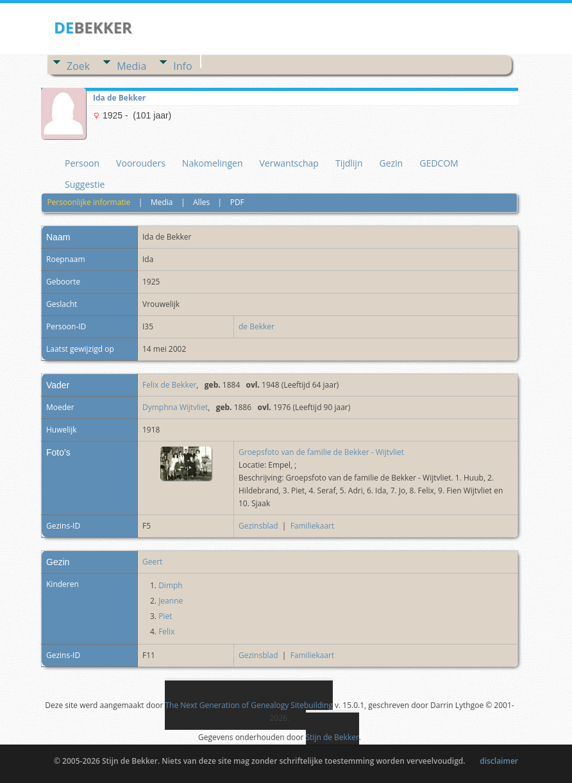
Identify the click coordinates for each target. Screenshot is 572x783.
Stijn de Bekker (332, 737)
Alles (201, 202)
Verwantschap (288, 163)
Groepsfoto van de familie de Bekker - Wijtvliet (321, 452)
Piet (165, 616)
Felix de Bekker (169, 384)
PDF (237, 202)
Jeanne (170, 600)
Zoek (78, 66)
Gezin (391, 163)
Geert (152, 561)
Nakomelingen (212, 163)
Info (182, 66)
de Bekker (256, 326)
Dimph (170, 585)
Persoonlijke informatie (88, 202)
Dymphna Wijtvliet (175, 407)
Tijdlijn (349, 163)
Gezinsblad (258, 525)
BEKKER (93, 27)
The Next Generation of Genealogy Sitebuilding (249, 705)
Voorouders (140, 163)
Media (131, 66)
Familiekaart (312, 525)
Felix (166, 631)
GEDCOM (438, 163)
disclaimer (499, 760)
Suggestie (85, 184)
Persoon (82, 163)
